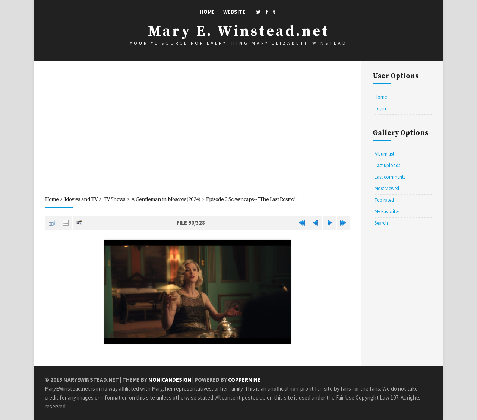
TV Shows (114, 199)
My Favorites (387, 211)
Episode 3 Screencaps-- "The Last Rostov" (251, 199)
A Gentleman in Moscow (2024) (165, 199)
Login (380, 108)
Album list (384, 154)
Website (234, 11)
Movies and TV (81, 199)
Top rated (384, 200)
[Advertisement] (197, 130)
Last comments (390, 177)
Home (207, 11)
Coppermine (244, 379)
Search (381, 223)
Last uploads (387, 165)
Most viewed (387, 188)
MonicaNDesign (169, 379)
